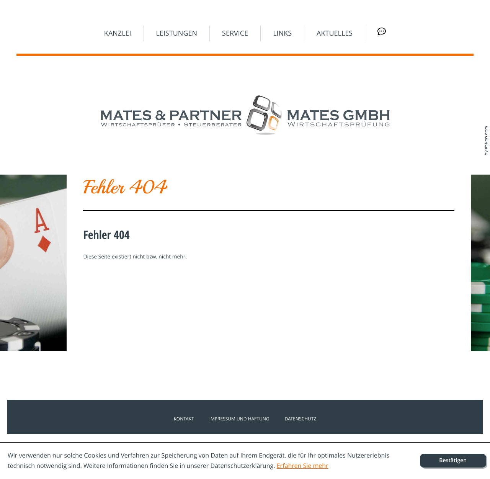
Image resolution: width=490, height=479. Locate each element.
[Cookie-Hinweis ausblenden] (453, 461)
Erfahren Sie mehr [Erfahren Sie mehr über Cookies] (302, 465)
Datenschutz (300, 419)
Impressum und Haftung (239, 419)
